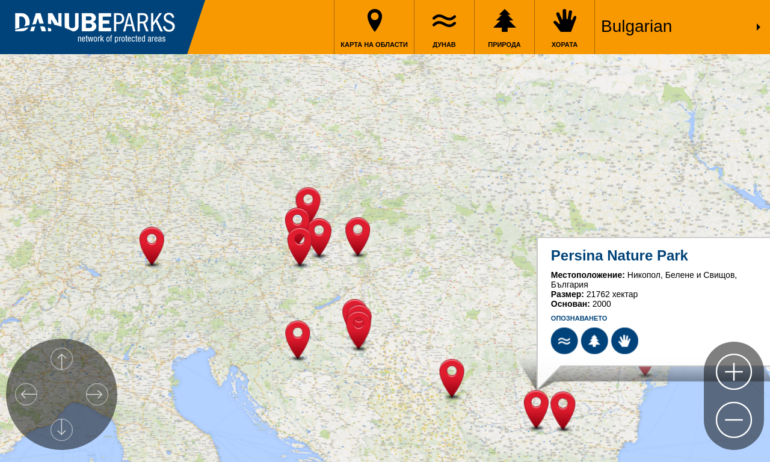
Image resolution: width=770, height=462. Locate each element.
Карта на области (374, 44)
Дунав (444, 44)
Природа (504, 44)
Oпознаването (579, 318)
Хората (565, 44)
